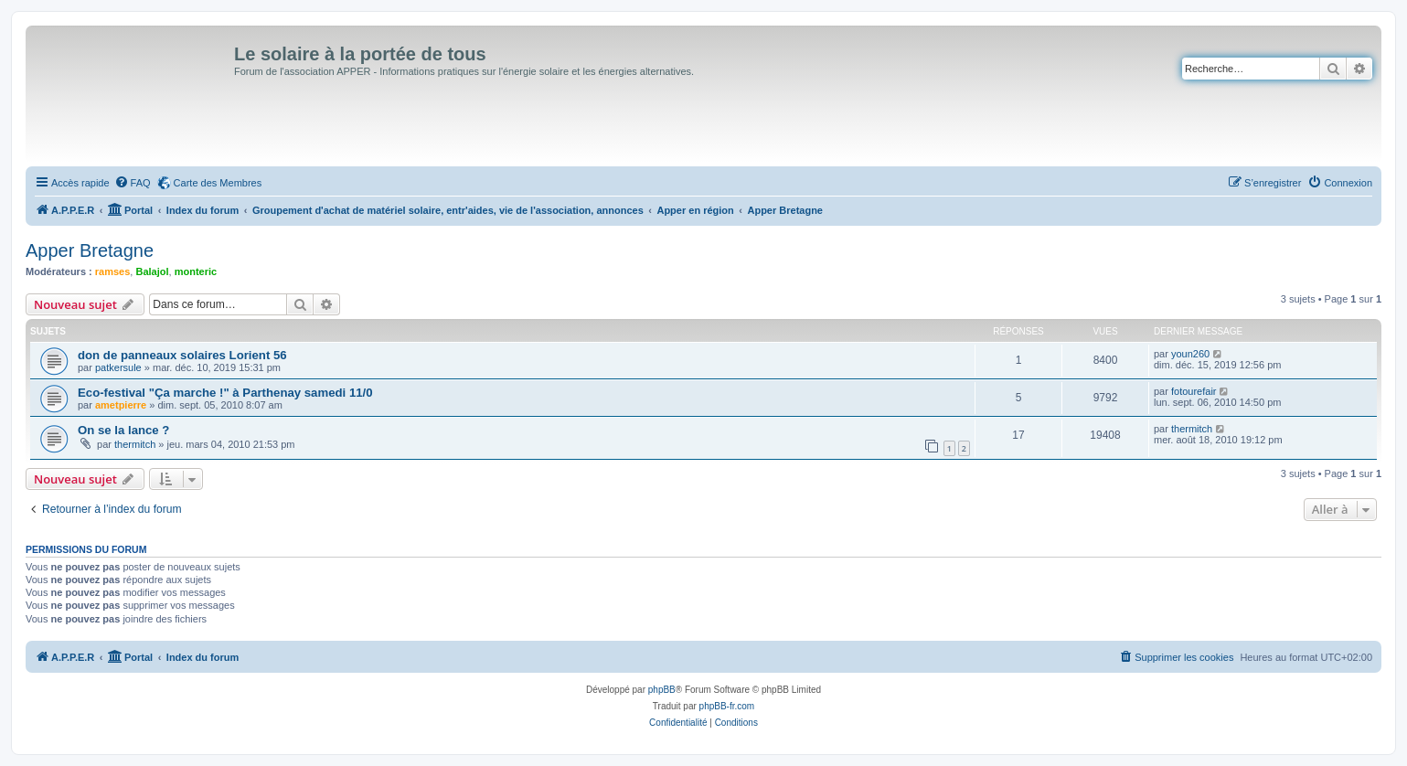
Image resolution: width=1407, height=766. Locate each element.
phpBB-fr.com (727, 706)
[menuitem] (132, 183)
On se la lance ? (123, 430)
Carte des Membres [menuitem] (218, 182)
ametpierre (120, 404)
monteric (196, 271)
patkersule (118, 367)
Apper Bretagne (90, 250)
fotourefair (1194, 391)
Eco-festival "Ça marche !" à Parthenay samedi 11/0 (225, 392)
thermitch (134, 444)
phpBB (662, 690)
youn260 (1190, 353)
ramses (113, 271)
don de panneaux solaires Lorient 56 (182, 355)
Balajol (151, 271)
